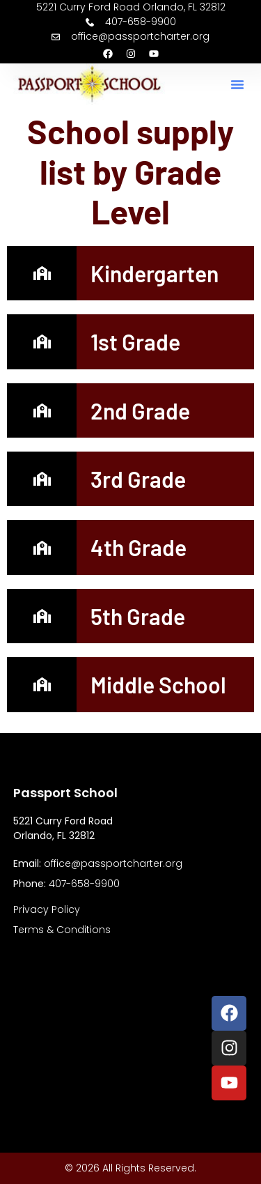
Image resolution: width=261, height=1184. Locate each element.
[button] (237, 84)
